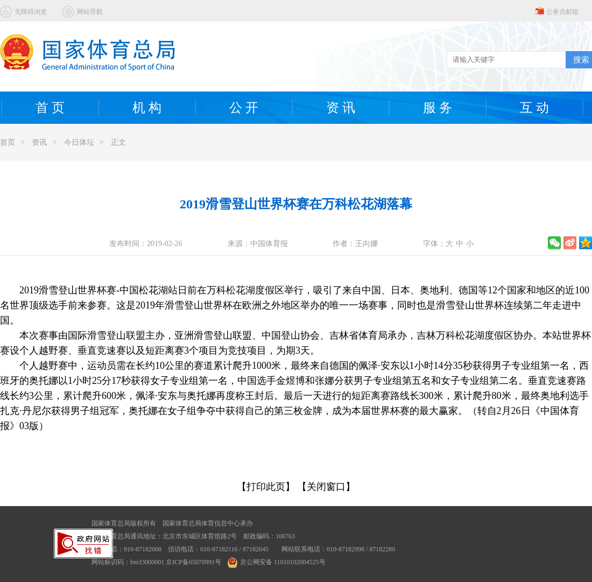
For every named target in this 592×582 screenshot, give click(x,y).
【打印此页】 (266, 486)
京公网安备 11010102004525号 (277, 562)
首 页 (50, 108)
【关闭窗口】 (326, 486)
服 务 (437, 108)
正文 (118, 142)
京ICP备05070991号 (193, 562)
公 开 (243, 108)
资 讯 (340, 108)
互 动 (534, 108)
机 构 (146, 108)
